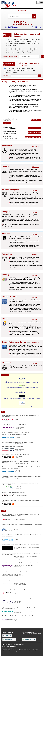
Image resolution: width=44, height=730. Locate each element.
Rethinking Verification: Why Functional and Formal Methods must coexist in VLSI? (20, 483)
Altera (23, 68)
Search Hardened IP (10, 56)
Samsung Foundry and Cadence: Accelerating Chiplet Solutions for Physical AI (20, 461)
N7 (36, 49)
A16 (13, 49)
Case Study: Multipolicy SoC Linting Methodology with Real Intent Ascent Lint (22, 525)
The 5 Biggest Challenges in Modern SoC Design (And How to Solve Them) (20, 501)
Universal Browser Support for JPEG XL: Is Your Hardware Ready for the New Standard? (21, 416)
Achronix (15, 72)
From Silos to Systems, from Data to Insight (14, 589)
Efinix (27, 70)
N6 (32, 49)
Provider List (36, 27)
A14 (9, 49)
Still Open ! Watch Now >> (33, 137)
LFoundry (28, 41)
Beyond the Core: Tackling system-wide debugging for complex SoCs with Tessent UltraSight (21, 553)
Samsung (15, 39)
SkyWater (10, 43)
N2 (17, 49)
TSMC (9, 39)
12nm (14, 51)
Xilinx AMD (11, 68)
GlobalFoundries (24, 39)
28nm (35, 51)
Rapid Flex (30, 68)
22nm (29, 51)
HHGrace (16, 41)
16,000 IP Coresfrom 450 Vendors (22, 23)
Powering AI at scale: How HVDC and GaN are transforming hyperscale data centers (21, 477)
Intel (23, 41)
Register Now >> (36, 120)
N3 (21, 49)
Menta (18, 68)
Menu (40, 2)
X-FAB (9, 45)
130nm (25, 53)
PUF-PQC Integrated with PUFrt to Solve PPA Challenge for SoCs (19, 580)
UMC (33, 43)
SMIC (32, 39)
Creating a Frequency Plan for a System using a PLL (16, 571)
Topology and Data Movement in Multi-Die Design (15, 454)
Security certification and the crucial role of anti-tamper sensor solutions (22, 598)
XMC (14, 45)
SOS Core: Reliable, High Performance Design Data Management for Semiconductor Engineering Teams (20, 515)
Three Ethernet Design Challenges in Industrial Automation (18, 616)
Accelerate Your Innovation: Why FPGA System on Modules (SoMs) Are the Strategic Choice (21, 535)
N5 (28, 49)
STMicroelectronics (20, 43)
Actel (22, 70)
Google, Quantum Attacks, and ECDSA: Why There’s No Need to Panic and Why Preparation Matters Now (21, 467)
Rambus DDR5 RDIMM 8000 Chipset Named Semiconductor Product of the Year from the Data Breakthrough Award (21, 433)
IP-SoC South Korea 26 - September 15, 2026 (9, 132)
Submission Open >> (34, 128)
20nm (24, 51)
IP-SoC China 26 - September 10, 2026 (9, 128)
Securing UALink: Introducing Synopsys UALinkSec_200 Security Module (22, 562)
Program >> (6, 123)
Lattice (33, 70)
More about (13, 644)
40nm (9, 53)
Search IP (22, 11)
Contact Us (7, 635)
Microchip (16, 70)
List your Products (29, 639)
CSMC (38, 39)
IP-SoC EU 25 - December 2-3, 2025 (10, 137)
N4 (24, 49)
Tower (28, 43)
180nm (31, 53)
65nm (14, 53)
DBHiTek (10, 41)
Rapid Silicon (8, 70)
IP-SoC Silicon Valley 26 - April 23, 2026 (10, 119)
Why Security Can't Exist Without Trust (12, 446)
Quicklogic (7, 72)
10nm (9, 51)
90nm (19, 53)
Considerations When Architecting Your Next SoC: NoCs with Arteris (20, 544)
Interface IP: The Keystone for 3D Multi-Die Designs (16, 424)
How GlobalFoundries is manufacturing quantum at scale (17, 442)
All (5, 68)
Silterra (35, 41)
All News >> (35, 146)
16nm (19, 51)
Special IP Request (11, 27)
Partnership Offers (9, 639)
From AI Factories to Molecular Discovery (13, 492)
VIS (38, 43)
